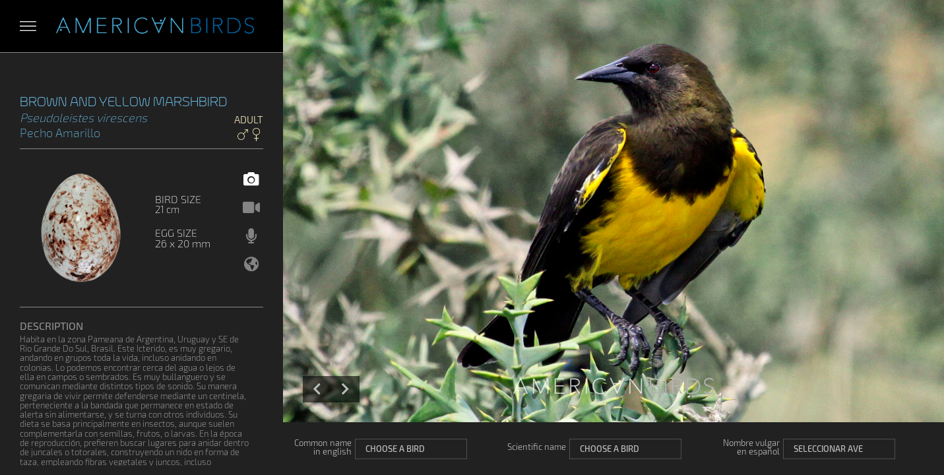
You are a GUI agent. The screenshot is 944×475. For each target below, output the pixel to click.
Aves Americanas (155, 26)
